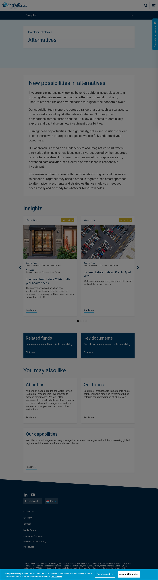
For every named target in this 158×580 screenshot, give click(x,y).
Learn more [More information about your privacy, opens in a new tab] (56, 577)
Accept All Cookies (128, 574)
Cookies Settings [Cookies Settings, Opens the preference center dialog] (105, 574)
